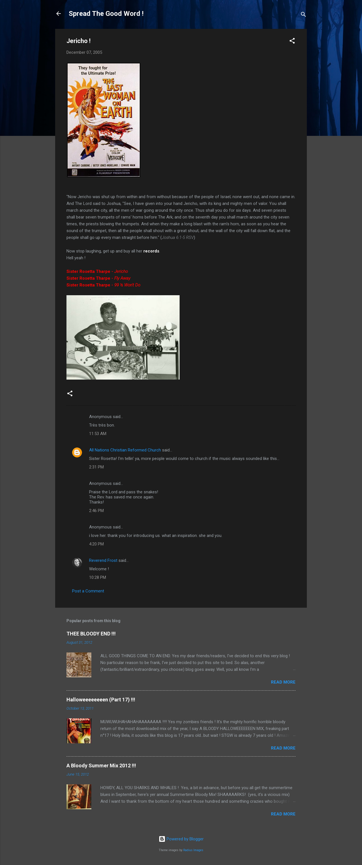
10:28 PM (97, 577)
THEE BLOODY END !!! (91, 634)
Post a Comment (88, 591)
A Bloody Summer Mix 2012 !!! (101, 765)
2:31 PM (96, 467)
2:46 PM (96, 510)
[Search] (303, 15)
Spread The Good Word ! (106, 14)
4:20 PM (96, 544)
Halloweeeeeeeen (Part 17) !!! (100, 700)
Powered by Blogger (181, 839)
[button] (292, 41)
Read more (283, 682)
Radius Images (193, 850)
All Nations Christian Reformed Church (125, 450)
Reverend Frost (103, 560)
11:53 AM (97, 433)
